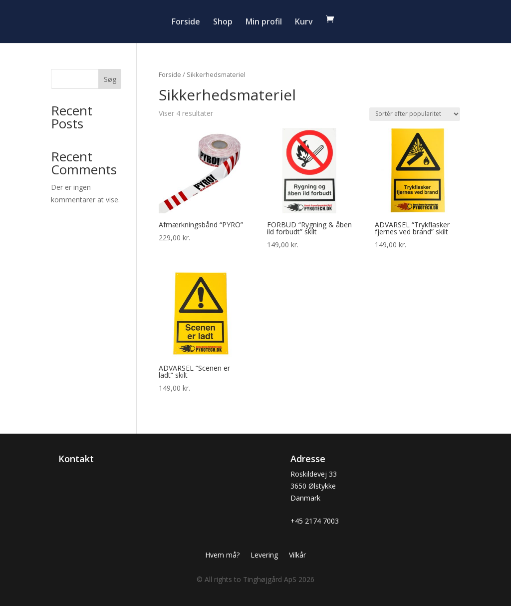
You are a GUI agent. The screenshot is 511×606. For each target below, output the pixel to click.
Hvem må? (222, 556)
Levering (264, 556)
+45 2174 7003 (314, 521)
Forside (186, 22)
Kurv (304, 22)
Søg (110, 79)
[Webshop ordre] (414, 114)
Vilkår (297, 556)
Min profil (264, 22)
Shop (223, 22)
